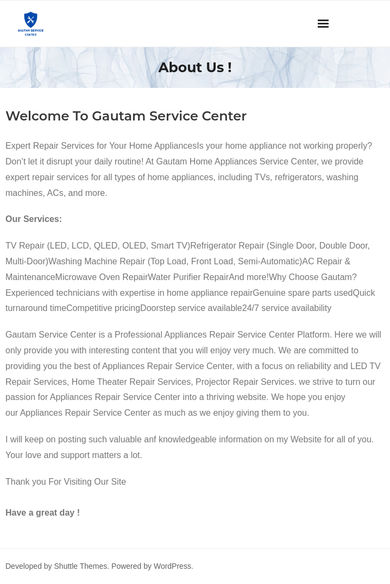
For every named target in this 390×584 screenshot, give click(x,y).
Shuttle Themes (81, 566)
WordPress (172, 566)
